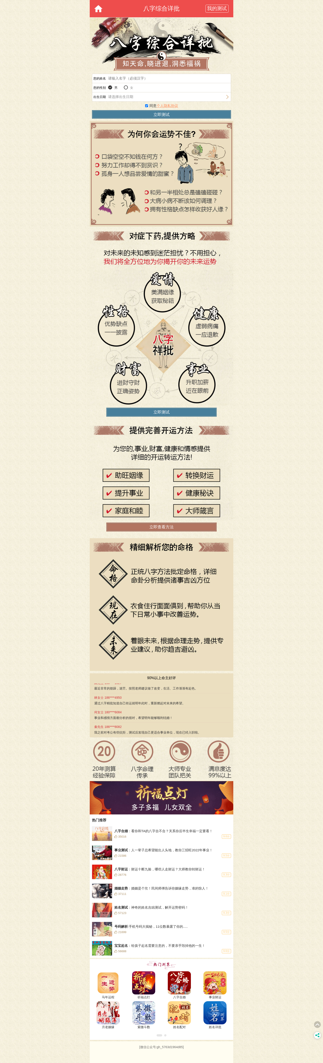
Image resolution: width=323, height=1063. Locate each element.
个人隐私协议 (167, 106)
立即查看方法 (161, 527)
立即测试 (161, 412)
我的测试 (217, 8)
